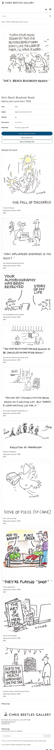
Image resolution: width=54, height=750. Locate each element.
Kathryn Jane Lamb (17, 22)
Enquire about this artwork (27, 133)
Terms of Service (39, 741)
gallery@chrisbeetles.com (8, 722)
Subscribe (47, 736)
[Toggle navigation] (50, 9)
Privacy (24, 744)
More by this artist (27, 137)
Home (3, 22)
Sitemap (29, 744)
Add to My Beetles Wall (27, 141)
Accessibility (18, 744)
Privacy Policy (30, 741)
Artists (8, 22)
